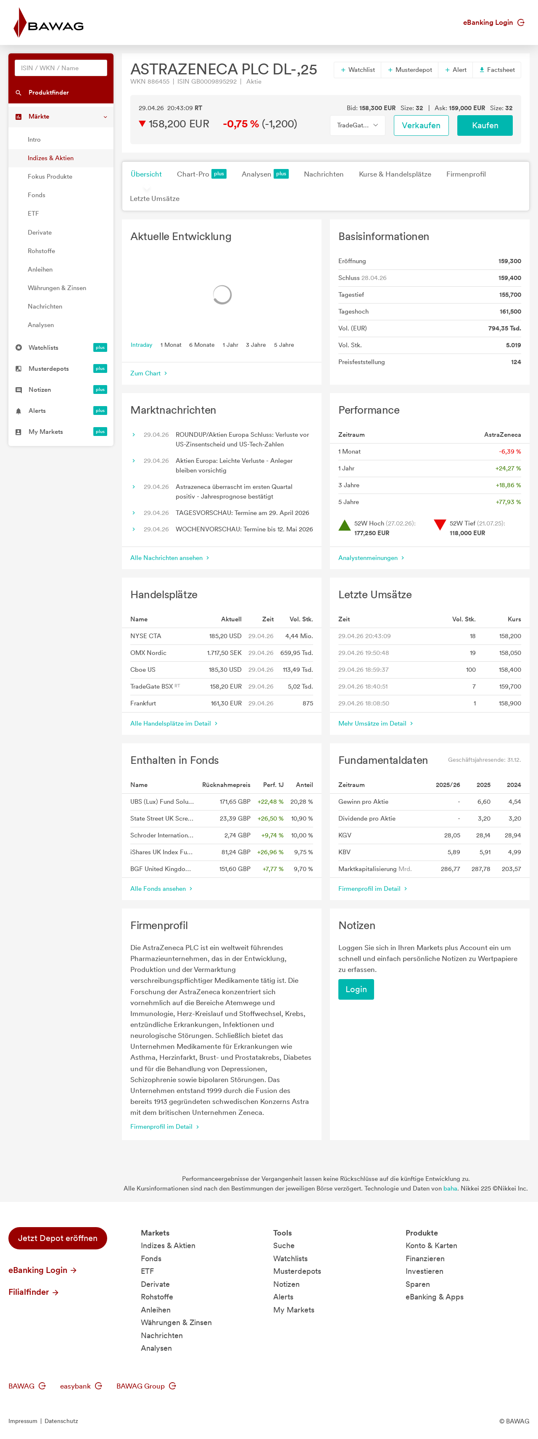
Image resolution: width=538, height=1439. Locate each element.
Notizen (286, 1284)
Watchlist (357, 70)
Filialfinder (34, 1292)
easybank (81, 1386)
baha (450, 1188)
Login (356, 989)
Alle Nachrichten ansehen (170, 558)
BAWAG (27, 1386)
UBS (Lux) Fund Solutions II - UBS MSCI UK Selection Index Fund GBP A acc (162, 801)
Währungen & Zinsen (57, 288)
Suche (284, 1245)
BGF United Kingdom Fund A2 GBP (162, 869)
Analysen (41, 325)
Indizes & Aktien (51, 158)
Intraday (142, 344)
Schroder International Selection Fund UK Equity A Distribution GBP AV (162, 835)
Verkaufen (421, 125)
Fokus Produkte (50, 176)
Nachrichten (45, 306)
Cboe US (143, 669)
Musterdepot (409, 70)
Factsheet (497, 70)
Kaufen (485, 125)
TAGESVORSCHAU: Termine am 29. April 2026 (242, 513)
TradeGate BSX (155, 686)
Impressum (22, 1421)
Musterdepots (297, 1271)
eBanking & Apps (435, 1296)
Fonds (36, 195)
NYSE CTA (145, 636)
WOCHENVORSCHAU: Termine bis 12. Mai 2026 (244, 529)
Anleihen (40, 269)
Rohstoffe (41, 251)
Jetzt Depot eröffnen (58, 1238)
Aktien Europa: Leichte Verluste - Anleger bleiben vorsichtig (234, 465)
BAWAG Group (146, 1386)
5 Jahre (284, 344)
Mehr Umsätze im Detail (376, 723)
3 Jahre (256, 344)
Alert (455, 70)
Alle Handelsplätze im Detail (174, 723)
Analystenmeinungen (372, 558)
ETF (33, 213)
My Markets (293, 1309)
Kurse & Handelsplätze (395, 174)
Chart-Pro (202, 174)
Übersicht (146, 174)
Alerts (283, 1296)
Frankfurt (143, 703)
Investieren (424, 1271)
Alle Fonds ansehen (162, 888)
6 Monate (202, 344)
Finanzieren (425, 1258)
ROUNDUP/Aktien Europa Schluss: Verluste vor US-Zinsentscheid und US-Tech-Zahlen (242, 439)
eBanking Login (494, 22)
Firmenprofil (466, 174)
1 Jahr (230, 344)
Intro (34, 139)
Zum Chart (149, 373)
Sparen (418, 1284)
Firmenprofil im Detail (373, 888)
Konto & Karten (431, 1245)
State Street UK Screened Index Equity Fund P (162, 818)
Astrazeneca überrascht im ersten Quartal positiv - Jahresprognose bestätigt (234, 491)
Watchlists (290, 1258)
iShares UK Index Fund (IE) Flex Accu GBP (162, 852)
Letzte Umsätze (154, 198)
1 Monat (171, 344)
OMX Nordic (148, 653)
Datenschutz (61, 1421)
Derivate (40, 232)
